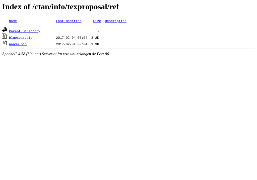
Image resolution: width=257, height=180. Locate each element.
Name (13, 20)
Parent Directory (24, 31)
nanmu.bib (18, 44)
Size (97, 20)
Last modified (68, 20)
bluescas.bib (21, 37)
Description (115, 20)
